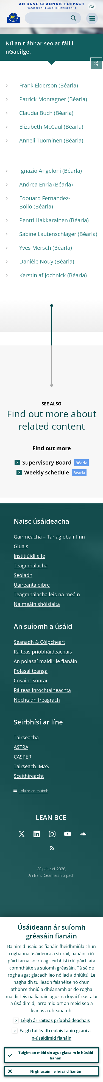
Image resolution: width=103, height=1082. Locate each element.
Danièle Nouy (36, 261)
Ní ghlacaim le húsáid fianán (55, 1071)
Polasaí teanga (31, 671)
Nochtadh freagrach (37, 699)
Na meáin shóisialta (37, 604)
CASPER (22, 756)
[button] (92, 6)
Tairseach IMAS (31, 766)
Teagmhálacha (31, 565)
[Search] (48, 18)
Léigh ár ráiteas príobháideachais (55, 1020)
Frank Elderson (38, 85)
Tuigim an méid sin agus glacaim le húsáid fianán (55, 1055)
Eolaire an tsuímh (33, 790)
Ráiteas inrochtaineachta (42, 690)
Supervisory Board (46, 462)
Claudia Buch (35, 113)
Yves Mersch (35, 247)
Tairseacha (26, 737)
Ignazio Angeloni (40, 170)
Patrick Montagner (42, 99)
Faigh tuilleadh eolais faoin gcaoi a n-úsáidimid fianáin (55, 1034)
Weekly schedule (46, 472)
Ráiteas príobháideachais (43, 651)
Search (73, 18)
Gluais (21, 546)
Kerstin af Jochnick (42, 275)
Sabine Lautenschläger (47, 234)
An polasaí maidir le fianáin (45, 661)
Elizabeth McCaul (40, 126)
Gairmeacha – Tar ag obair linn (49, 536)
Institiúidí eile (29, 556)
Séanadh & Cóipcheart (39, 642)
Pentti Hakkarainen (43, 220)
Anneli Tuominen (40, 140)
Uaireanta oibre (32, 584)
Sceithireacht (29, 776)
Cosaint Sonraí (30, 680)
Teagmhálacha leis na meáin (47, 594)
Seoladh (23, 575)
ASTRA (21, 747)
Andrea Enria (35, 184)
